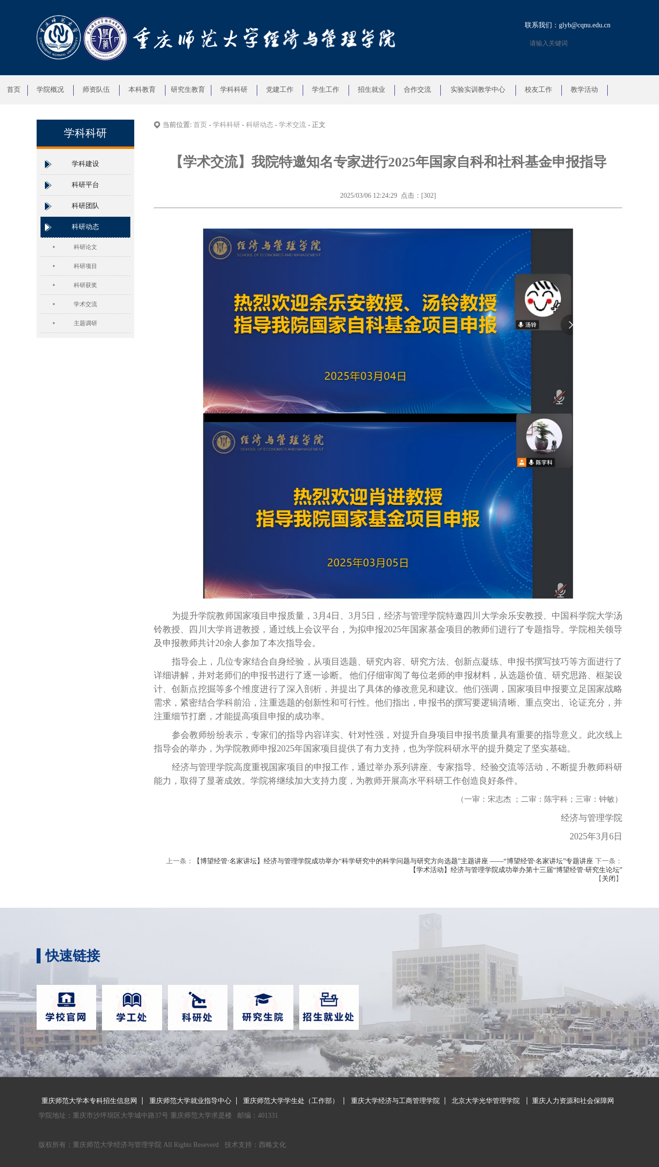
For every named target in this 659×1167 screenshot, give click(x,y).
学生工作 (325, 89)
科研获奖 (85, 285)
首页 (14, 89)
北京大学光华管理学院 (487, 1100)
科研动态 (85, 226)
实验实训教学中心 (478, 89)
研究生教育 (188, 89)
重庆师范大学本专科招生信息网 (89, 1100)
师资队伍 (96, 89)
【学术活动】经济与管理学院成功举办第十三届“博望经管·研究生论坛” (516, 870)
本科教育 (142, 89)
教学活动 (584, 89)
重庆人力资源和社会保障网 (573, 1100)
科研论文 (85, 247)
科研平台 (85, 184)
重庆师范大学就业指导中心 (190, 1100)
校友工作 (538, 89)
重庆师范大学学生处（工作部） (291, 1100)
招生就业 (371, 89)
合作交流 (417, 89)
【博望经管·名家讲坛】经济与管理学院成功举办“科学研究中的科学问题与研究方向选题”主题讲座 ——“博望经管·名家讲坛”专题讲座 (393, 861)
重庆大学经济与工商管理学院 (395, 1100)
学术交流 (85, 304)
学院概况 (50, 89)
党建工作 (279, 89)
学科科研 (233, 89)
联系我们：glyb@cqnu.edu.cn (567, 25)
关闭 (609, 878)
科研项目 (85, 266)
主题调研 (85, 323)
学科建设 (85, 163)
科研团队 (85, 205)
